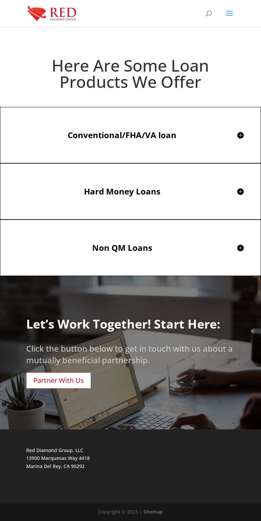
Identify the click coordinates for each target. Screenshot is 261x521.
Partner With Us (58, 380)
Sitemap (153, 511)
